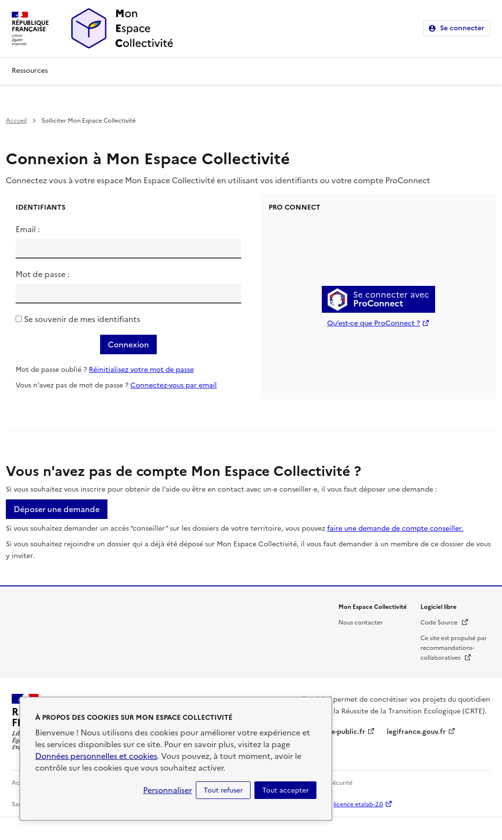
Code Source (444, 622)
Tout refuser (223, 790)
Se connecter (462, 28)
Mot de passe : (42, 274)
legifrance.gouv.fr (416, 732)
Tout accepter (285, 790)
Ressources (30, 70)
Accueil (16, 120)
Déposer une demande (57, 509)
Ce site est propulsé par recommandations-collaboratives (453, 648)
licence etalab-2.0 (358, 804)
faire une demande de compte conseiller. (395, 528)
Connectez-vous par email (173, 385)
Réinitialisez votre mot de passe (141, 370)
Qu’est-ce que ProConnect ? (373, 323)
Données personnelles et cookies (96, 756)
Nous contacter (360, 622)
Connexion (128, 344)
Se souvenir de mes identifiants (82, 319)
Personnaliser (167, 790)
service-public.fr (338, 732)
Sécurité (341, 782)
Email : (28, 229)
